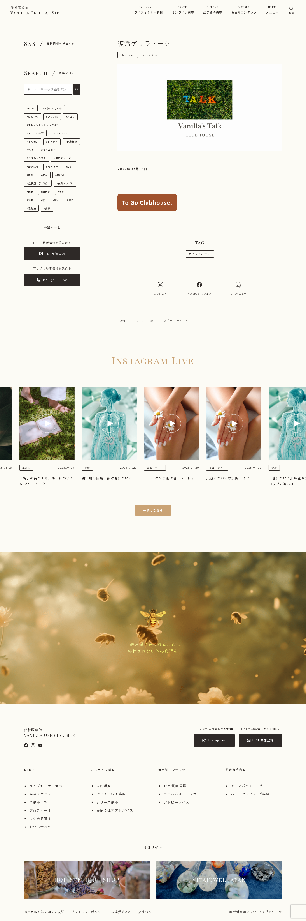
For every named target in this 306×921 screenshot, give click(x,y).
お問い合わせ (40, 826)
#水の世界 (52, 166)
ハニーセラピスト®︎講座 (250, 793)
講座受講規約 (121, 912)
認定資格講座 (212, 10)
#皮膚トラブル (64, 183)
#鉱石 (56, 200)
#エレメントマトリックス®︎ (42, 125)
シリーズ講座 (107, 802)
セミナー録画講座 (111, 793)
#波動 (69, 166)
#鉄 (43, 200)
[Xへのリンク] (161, 288)
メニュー (272, 10)
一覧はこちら (153, 510)
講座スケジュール (44, 793)
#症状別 (60, 175)
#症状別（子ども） (38, 183)
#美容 (61, 191)
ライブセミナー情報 (148, 10)
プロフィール (40, 810)
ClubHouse (145, 320)
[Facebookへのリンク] (200, 288)
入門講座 (103, 785)
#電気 (70, 200)
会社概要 (145, 912)
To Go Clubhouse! (147, 202)
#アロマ (70, 116)
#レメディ (52, 141)
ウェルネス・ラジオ (180, 793)
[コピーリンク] (239, 288)
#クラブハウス (59, 133)
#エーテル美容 (35, 133)
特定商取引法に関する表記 (44, 912)
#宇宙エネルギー (63, 158)
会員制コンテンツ (244, 10)
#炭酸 (30, 175)
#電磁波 (31, 208)
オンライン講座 (183, 10)
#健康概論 (71, 141)
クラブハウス (199, 254)
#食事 (47, 208)
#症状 (44, 175)
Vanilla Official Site (36, 10)
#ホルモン (33, 141)
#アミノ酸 (52, 116)
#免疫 (30, 150)
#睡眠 (30, 191)
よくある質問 (40, 818)
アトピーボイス (176, 802)
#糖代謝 (45, 191)
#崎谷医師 (33, 166)
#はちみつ (33, 116)
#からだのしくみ (52, 108)
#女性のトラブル (36, 158)
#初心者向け (48, 150)
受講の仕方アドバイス (114, 810)
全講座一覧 (38, 802)
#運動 (30, 200)
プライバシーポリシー (88, 912)
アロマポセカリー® (246, 785)
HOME (121, 320)
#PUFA (31, 108)
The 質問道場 (175, 785)
